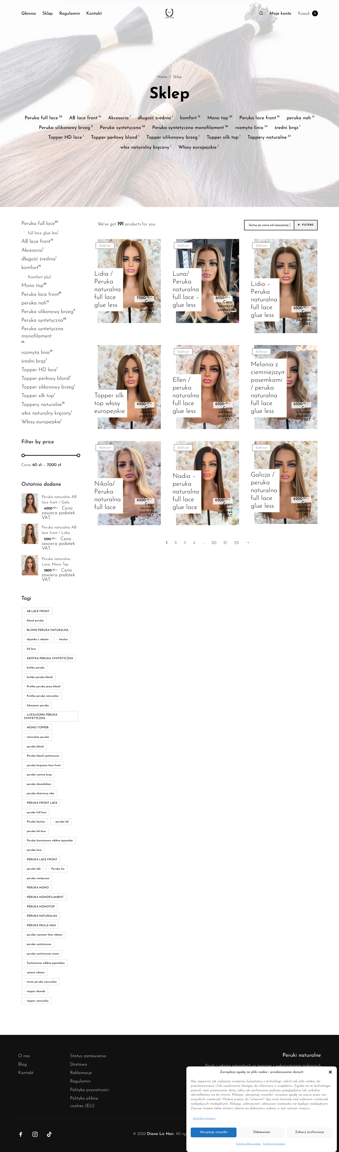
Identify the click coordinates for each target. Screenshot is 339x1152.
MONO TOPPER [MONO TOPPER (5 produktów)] (38, 727)
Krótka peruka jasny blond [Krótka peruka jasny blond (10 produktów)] (43, 686)
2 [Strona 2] (175, 543)
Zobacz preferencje (309, 1132)
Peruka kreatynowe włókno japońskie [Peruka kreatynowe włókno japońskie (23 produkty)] (50, 840)
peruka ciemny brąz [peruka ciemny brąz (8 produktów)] (39, 774)
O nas (24, 1056)
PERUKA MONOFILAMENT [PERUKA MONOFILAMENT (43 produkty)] (45, 897)
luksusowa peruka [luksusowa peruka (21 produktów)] (38, 705)
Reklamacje (81, 1073)
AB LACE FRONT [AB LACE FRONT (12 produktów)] (38, 611)
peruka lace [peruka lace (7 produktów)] (34, 850)
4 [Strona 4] (194, 543)
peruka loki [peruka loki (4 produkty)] (34, 868)
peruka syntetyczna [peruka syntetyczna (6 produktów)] (39, 944)
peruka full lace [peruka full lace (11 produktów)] (36, 812)
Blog (22, 1064)
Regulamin (80, 1081)
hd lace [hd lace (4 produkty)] (31, 649)
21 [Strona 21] (225, 543)
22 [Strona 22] (236, 543)
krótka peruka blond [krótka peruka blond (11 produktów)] (40, 677)
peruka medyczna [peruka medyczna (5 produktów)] (38, 878)
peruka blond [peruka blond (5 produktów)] (35, 746)
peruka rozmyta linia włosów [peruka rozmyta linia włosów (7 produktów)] (44, 934)
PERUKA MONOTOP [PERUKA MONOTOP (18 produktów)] (41, 906)
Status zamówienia (88, 1056)
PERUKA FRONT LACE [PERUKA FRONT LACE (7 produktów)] (42, 803)
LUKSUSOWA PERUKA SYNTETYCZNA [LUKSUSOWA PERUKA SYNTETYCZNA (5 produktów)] (40, 716)
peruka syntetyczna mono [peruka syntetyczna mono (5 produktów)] (43, 953)
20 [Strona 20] (213, 543)
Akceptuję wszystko (213, 1132)
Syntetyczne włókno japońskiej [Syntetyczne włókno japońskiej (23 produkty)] (45, 963)
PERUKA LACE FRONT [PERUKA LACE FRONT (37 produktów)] (42, 859)
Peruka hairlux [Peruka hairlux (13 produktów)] (36, 821)
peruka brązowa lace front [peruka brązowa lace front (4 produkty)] (44, 765)
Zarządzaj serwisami (204, 1118)
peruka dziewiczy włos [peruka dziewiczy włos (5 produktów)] (40, 793)
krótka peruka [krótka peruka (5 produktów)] (36, 667)
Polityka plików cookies (248, 1143)
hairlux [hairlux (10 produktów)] (63, 639)
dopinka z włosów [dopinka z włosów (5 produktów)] (38, 639)
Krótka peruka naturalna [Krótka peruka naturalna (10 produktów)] (43, 696)
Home (162, 77)
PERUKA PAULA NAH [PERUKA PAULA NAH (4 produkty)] (41, 925)
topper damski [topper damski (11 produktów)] (36, 991)
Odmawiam (261, 1132)
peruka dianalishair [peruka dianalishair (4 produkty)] (39, 784)
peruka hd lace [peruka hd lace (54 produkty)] (36, 831)
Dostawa (78, 1064)
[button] (330, 1072)
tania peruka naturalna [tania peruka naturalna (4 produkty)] (42, 981)
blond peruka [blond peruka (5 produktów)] (35, 620)
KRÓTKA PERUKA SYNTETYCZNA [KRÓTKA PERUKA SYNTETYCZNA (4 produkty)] (50, 658)
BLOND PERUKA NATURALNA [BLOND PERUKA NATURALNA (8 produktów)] (47, 630)
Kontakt (26, 1073)
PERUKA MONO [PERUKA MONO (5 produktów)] (38, 887)
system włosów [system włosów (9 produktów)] (36, 972)
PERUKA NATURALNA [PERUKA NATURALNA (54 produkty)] (42, 916)
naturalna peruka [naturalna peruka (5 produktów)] (38, 737)
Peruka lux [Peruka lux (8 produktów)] (57, 868)
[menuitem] (31, 13)
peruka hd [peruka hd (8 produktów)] (62, 821)
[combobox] (269, 225)
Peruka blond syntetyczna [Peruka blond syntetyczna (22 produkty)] (43, 755)
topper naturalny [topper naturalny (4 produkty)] (37, 1000)
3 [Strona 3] (185, 543)
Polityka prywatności (274, 1143)
